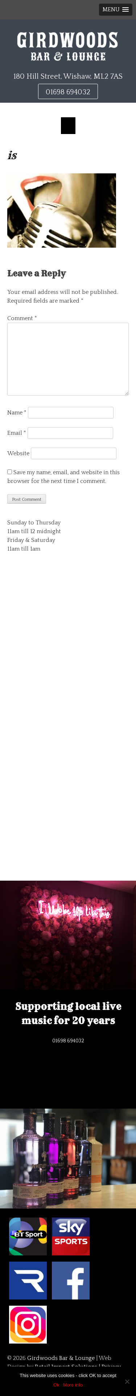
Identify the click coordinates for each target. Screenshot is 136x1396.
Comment (22, 318)
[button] (115, 10)
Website (18, 453)
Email (16, 433)
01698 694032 (68, 92)
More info (73, 1385)
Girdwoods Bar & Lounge (61, 1358)
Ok (56, 1385)
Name (16, 412)
